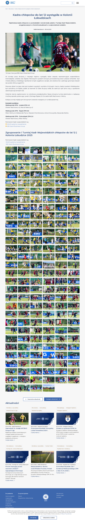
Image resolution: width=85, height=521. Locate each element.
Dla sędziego (60, 407)
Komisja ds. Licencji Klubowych (14, 448)
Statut (20, 496)
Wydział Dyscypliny (37, 410)
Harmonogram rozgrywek (9, 497)
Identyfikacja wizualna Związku (10, 501)
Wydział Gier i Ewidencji (63, 448)
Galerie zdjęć (60, 495)
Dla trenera (35, 407)
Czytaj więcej (10, 440)
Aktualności (59, 493)
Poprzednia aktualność (32, 399)
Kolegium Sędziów (71, 407)
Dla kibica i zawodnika (12, 407)
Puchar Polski (49, 446)
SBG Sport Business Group (16, 126)
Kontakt (58, 497)
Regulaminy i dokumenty (25, 498)
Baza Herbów (9, 507)
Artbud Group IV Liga (11, 410)
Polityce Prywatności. (66, 513)
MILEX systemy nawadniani (16, 124)
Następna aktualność (53, 399)
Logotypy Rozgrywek (8, 504)
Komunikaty (43, 407)
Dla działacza (9, 446)
